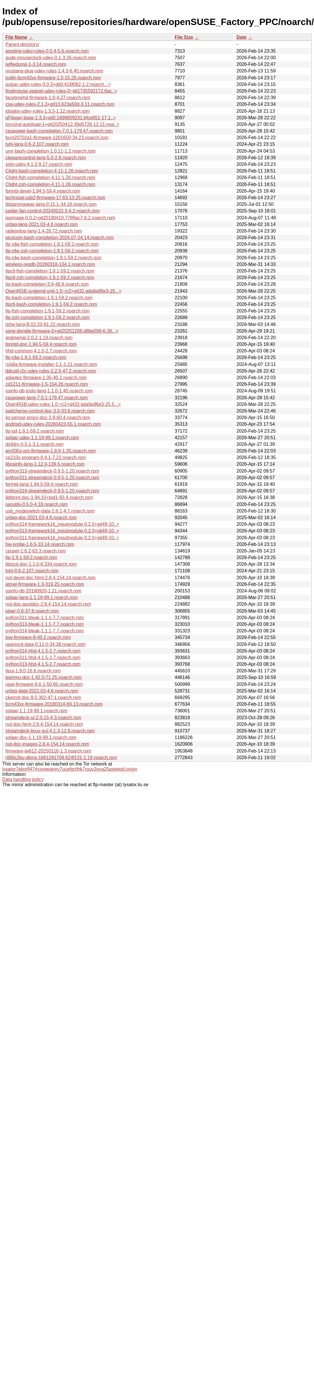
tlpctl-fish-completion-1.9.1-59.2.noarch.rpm (49, 270)
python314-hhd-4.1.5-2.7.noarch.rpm (43, 650)
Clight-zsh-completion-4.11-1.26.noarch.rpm (50, 184)
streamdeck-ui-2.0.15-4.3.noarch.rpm (43, 717)
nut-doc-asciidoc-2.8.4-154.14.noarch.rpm (48, 604)
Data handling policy (23, 779)
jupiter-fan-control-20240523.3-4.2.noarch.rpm (52, 210)
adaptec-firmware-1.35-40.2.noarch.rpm (46, 377)
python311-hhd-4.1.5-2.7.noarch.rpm (43, 657)
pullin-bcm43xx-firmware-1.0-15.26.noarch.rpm (53, 77)
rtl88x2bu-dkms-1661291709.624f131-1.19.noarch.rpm (61, 757)
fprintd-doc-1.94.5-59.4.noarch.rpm (41, 344)
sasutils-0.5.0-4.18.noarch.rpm (36, 504)
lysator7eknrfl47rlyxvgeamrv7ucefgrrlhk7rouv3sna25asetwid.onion (69, 769)
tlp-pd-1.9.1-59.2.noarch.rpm (34, 431)
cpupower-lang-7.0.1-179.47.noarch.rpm (46, 397)
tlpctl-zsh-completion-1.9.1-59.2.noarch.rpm (49, 277)
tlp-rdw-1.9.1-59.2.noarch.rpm (35, 357)
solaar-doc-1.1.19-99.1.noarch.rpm (40, 737)
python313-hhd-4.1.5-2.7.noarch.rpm (43, 664)
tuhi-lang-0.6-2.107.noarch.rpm (37, 144)
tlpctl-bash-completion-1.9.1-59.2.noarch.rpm (51, 304)
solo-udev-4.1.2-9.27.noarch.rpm (38, 164)
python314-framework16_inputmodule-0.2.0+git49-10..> (62, 524)
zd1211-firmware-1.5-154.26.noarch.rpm (46, 384)
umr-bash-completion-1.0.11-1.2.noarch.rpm (50, 151)
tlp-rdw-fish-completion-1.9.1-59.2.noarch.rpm (52, 244)
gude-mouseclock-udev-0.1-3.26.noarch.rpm (50, 57)
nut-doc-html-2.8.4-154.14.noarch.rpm (44, 724)
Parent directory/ (22, 44)
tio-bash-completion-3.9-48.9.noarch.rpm (47, 284)
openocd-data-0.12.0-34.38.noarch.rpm (45, 644)
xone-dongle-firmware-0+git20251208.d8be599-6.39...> (61, 331)
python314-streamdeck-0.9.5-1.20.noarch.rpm (52, 490)
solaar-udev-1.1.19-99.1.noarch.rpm (42, 437)
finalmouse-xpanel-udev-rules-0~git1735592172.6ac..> (61, 91)
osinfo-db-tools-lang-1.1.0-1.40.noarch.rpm (49, 390)
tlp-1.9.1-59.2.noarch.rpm (31, 557)
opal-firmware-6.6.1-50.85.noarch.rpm (44, 684)
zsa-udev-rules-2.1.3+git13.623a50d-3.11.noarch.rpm (59, 104)
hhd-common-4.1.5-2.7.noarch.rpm (41, 350)
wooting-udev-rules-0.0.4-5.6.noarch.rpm (47, 51)
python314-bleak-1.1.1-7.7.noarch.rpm (44, 630)
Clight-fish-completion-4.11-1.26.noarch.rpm (50, 177)
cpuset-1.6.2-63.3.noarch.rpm (35, 550)
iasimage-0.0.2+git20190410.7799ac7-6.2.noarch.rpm (60, 217)
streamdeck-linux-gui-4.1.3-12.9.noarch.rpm (50, 730)
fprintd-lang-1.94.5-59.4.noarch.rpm (41, 484)
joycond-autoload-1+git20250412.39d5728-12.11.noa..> (62, 124)
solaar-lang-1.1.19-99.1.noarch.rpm (41, 597)
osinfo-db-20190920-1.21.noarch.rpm (43, 590)
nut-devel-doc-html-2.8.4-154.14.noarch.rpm (50, 577)
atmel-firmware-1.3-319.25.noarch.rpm (44, 584)
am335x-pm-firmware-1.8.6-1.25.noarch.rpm (50, 450)
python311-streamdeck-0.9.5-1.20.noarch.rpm (52, 477)
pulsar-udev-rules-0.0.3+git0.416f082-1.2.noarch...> (58, 84)
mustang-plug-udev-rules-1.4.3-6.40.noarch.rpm (54, 70)
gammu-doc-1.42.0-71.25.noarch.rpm (43, 677)
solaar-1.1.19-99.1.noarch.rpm (36, 710)
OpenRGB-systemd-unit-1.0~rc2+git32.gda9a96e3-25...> (63, 291)
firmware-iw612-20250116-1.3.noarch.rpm (48, 751)
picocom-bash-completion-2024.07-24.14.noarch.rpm (59, 237)
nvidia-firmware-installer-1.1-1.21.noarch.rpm (51, 364)
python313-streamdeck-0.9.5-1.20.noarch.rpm (52, 471)
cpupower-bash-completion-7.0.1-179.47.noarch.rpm (59, 130)
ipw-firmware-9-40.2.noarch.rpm (38, 637)
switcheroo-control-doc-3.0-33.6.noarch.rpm (50, 410)
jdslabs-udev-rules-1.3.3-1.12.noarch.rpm (47, 111)
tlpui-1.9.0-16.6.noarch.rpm (33, 670)
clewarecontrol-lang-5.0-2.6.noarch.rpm (45, 157)
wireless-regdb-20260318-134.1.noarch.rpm (50, 264)
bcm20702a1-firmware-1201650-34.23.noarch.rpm (57, 137)
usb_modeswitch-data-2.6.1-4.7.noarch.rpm (50, 511)
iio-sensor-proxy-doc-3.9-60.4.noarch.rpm (47, 417)
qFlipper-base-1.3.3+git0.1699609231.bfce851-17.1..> (60, 117)
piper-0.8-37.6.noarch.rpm (32, 611)
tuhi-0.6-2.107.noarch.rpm (31, 570)
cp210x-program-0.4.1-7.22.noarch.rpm (45, 457)
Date (242, 37)
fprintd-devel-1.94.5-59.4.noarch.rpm (42, 191)
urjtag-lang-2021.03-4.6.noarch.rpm (41, 224)
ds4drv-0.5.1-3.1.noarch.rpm (34, 444)
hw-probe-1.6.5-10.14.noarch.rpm (39, 544)
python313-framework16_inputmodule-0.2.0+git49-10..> (62, 530)
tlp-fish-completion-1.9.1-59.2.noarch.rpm (47, 310)
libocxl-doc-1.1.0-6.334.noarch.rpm (41, 564)
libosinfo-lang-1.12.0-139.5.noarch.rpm (45, 464)
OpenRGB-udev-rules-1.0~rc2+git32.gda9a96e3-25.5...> (63, 404)
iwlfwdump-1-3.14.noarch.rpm (35, 64)
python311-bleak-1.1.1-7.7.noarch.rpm (44, 617)
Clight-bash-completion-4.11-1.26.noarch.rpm (51, 170)
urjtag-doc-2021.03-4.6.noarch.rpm (41, 517)
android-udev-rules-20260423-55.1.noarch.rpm (53, 424)
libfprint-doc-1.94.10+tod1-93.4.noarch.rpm (49, 497)
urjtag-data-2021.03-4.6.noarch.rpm (41, 690)
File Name (16, 37)
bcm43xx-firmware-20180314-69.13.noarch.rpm (54, 704)
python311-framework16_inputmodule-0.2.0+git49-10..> (62, 537)
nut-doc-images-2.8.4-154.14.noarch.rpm (47, 744)
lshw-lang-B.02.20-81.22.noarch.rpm (42, 324)
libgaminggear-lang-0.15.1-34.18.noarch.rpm (51, 204)
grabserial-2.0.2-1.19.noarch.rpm (39, 337)
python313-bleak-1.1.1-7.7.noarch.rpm (44, 624)
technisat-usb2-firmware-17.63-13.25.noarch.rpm (55, 197)
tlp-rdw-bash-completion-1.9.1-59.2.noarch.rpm (53, 257)
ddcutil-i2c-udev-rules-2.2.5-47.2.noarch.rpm (50, 371)
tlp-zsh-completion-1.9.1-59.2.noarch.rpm (47, 317)
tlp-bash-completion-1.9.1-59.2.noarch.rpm (48, 297)
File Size (184, 37)
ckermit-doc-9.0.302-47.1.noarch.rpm (43, 697)
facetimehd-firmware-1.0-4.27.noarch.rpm (47, 97)
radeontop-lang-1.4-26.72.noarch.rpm (43, 231)
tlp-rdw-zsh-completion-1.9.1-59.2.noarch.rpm (52, 250)
